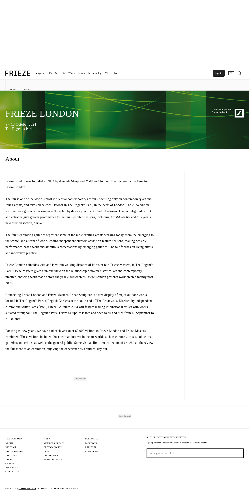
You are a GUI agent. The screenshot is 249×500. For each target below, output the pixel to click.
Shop (115, 73)
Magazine (40, 73)
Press (8, 459)
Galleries (25, 89)
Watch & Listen (76, 73)
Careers (10, 463)
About (13, 89)
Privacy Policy (53, 447)
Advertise (11, 467)
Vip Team (10, 447)
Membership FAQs (54, 443)
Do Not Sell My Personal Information (58, 489)
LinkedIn (90, 447)
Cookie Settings (27, 489)
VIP (107, 73)
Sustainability (53, 459)
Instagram (91, 451)
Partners (11, 455)
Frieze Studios (14, 451)
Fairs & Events (57, 73)
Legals (48, 451)
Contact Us (12, 471)
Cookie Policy (52, 455)
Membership (94, 73)
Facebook (91, 443)
